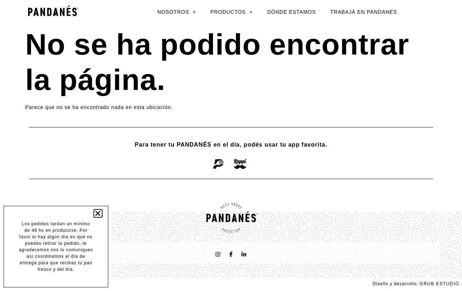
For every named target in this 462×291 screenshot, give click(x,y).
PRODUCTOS (231, 12)
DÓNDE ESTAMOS (291, 12)
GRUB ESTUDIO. (440, 283)
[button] (98, 213)
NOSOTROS (176, 12)
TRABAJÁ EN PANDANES (363, 12)
